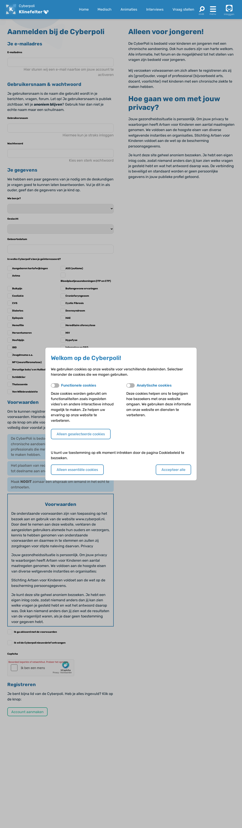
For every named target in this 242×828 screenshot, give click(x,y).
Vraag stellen (183, 9)
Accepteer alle (173, 470)
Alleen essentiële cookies (77, 470)
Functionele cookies (78, 385)
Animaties (129, 9)
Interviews (154, 9)
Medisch (104, 9)
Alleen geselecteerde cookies (81, 434)
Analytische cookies (154, 385)
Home (84, 9)
